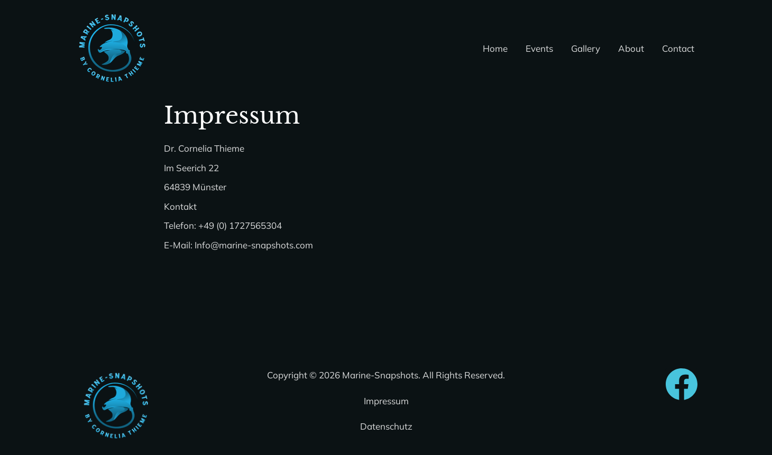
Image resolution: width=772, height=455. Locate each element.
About (631, 48)
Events (539, 48)
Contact (678, 48)
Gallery (585, 48)
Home (495, 48)
